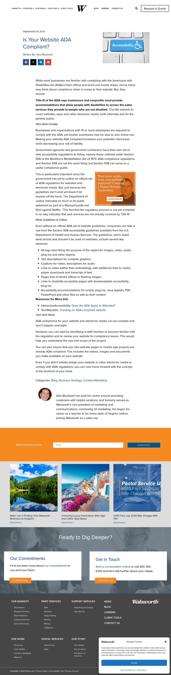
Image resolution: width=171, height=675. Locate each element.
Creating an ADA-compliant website (83, 310)
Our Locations (80, 649)
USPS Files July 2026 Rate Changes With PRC (135, 517)
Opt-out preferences (128, 670)
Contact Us (117, 8)
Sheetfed (48, 611)
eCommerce (49, 645)
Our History (79, 645)
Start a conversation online (113, 566)
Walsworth (29, 671)
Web (46, 607)
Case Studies (19, 649)
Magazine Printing (21, 611)
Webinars (18, 657)
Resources (18, 645)
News (107, 601)
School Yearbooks (21, 623)
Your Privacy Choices (70, 671)
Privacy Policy (142, 670)
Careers (105, 8)
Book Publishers (21, 615)
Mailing (47, 623)
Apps (46, 649)
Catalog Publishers (22, 619)
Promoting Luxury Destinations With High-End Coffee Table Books (84, 517)
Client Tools (113, 617)
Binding (47, 619)
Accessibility (54, 671)
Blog (96, 8)
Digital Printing (50, 615)
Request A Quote (155, 8)
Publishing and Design (83, 607)
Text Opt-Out (79, 611)
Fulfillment (48, 627)
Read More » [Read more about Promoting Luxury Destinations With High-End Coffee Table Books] (68, 523)
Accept (134, 663)
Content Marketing (95, 380)
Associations (19, 607)
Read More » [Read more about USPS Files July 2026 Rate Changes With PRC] (119, 523)
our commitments (55, 565)
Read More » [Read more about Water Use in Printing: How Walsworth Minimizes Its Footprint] (16, 523)
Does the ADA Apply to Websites (93, 305)
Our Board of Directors (79, 654)
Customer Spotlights (22, 653)
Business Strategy (70, 380)
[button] (165, 641)
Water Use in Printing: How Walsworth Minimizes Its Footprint (30, 517)
